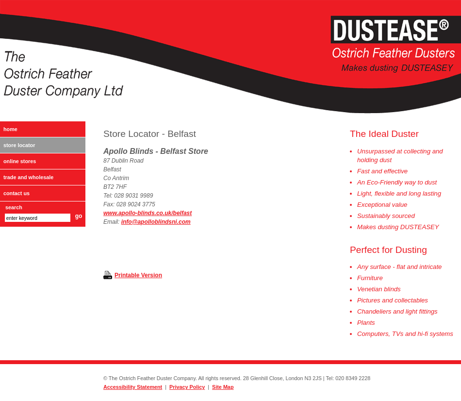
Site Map (222, 387)
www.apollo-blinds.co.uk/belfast (147, 213)
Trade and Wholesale (28, 177)
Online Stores (19, 161)
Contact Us (16, 193)
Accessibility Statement (132, 387)
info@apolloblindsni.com (156, 221)
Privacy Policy (187, 387)
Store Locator (19, 145)
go (78, 216)
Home (10, 129)
